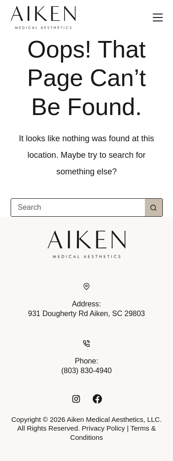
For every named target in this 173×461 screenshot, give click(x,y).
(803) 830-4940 (86, 371)
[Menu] (158, 17)
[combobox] (78, 207)
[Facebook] (97, 398)
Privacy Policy (103, 428)
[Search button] (153, 207)
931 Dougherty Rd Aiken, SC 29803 (86, 313)
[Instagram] (76, 398)
